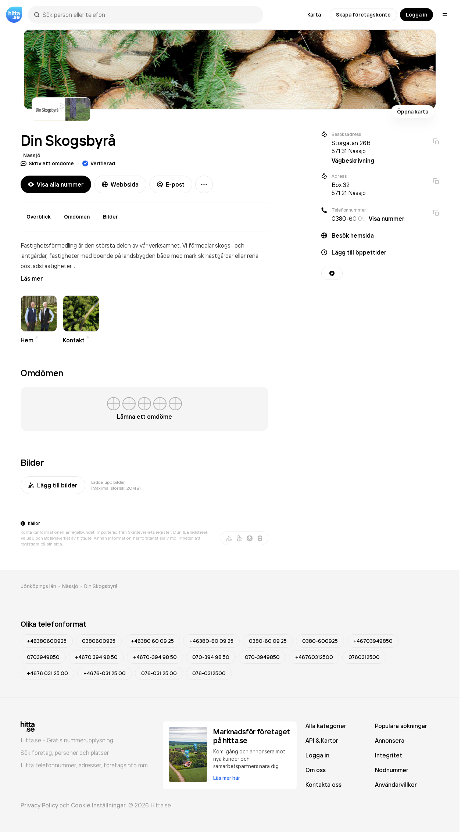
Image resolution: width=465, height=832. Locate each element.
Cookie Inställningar (98, 805)
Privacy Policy (39, 805)
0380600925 (98, 641)
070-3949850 (262, 657)
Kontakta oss (323, 784)
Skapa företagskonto (363, 14)
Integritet (388, 755)
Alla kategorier (325, 726)
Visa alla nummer (56, 184)
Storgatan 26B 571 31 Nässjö (351, 147)
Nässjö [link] (70, 586)
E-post (171, 184)
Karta (314, 14)
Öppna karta (412, 111)
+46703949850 (373, 641)
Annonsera (389, 740)
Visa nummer (387, 218)
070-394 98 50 (210, 657)
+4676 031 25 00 (47, 673)
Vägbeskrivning (353, 160)
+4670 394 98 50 (96, 657)
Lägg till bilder (53, 485)
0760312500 (364, 657)
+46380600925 (47, 641)
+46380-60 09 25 (211, 641)
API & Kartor (321, 740)
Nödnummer (391, 770)
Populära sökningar (401, 726)
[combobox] (149, 15)
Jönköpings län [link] (38, 586)
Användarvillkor (396, 784)
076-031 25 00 (159, 673)
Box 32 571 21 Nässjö (349, 189)
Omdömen (77, 216)
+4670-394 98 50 (155, 657)
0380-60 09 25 (268, 641)
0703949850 (43, 657)
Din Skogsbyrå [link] (101, 586)
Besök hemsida (353, 235)
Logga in (416, 14)
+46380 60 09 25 (152, 641)
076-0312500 (209, 673)
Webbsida (120, 184)
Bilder (110, 216)
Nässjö (31, 155)
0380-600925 (320, 641)
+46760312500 (314, 657)
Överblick (38, 216)
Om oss (315, 770)
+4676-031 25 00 (104, 673)
